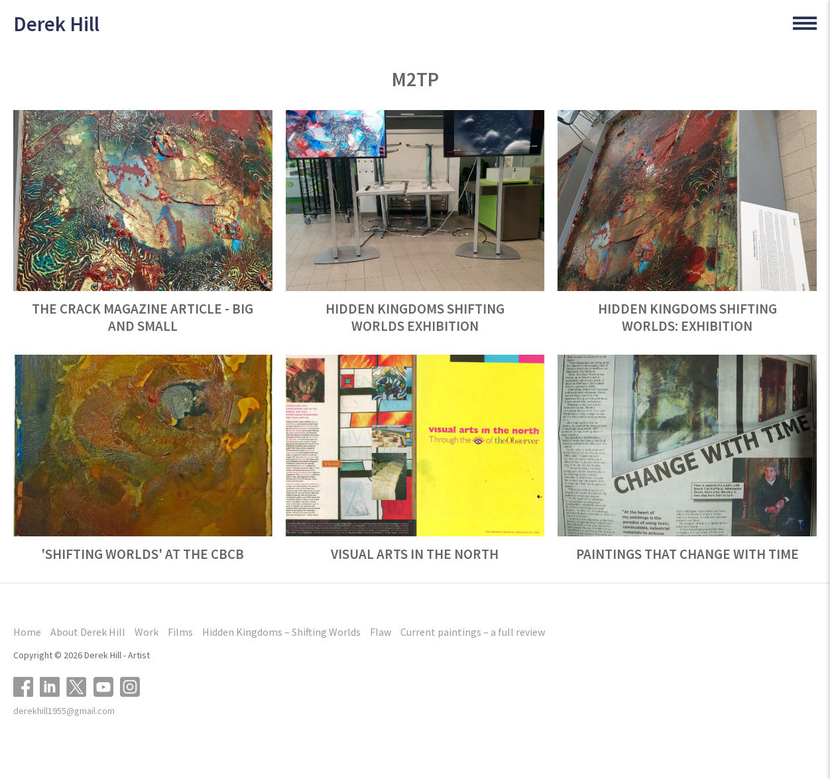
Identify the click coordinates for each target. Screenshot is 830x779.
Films (180, 631)
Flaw (380, 631)
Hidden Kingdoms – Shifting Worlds (281, 631)
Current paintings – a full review (472, 631)
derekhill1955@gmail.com (64, 711)
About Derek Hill (87, 631)
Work (146, 631)
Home (27, 631)
